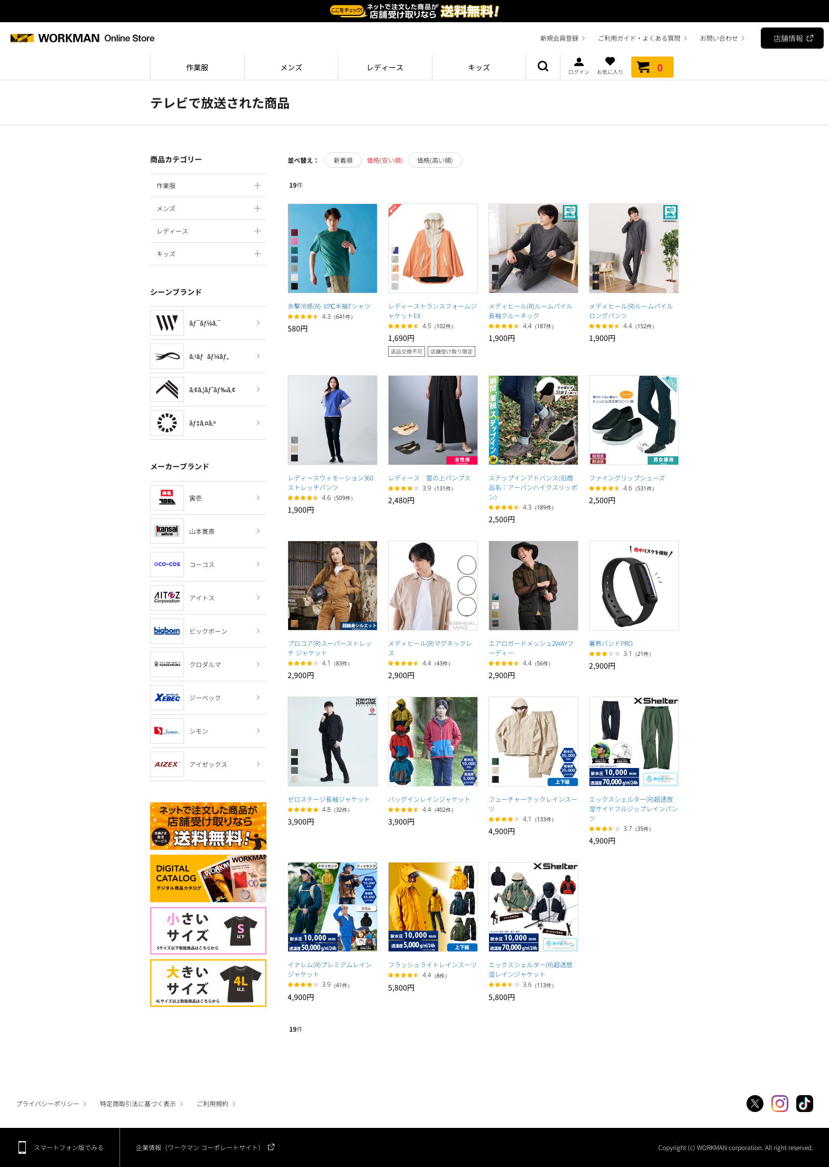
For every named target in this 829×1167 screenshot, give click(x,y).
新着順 (343, 159)
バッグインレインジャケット (429, 798)
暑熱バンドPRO (611, 642)
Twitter (755, 1103)
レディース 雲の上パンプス (429, 477)
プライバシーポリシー (47, 1103)
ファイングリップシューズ (627, 477)
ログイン (578, 66)
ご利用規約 (212, 1103)
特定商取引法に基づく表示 (138, 1103)
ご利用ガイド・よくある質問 (639, 37)
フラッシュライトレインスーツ (432, 964)
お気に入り (610, 66)
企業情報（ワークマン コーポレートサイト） (200, 1147)
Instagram (779, 1103)
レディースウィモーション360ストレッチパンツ (330, 482)
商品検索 (543, 67)
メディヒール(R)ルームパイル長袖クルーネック (531, 310)
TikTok (804, 1103)
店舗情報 (788, 38)
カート (652, 67)
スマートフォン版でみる (69, 1147)
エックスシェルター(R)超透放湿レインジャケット (531, 969)
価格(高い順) (435, 159)
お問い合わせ (719, 37)
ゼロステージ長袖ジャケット (329, 798)
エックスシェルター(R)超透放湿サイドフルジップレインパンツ (633, 808)
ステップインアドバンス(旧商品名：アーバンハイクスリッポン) (533, 487)
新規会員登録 (559, 37)
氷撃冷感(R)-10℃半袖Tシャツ (329, 305)
